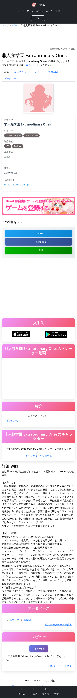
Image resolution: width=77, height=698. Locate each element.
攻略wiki (53, 72)
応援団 (27, 619)
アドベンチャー (13, 135)
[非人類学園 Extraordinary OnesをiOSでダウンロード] (21, 333)
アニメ (30, 11)
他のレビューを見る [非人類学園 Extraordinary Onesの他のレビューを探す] (61, 665)
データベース (11, 78)
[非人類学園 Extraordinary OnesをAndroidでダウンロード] (55, 334)
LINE (38, 250)
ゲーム (39, 11)
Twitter (38, 233)
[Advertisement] (38, 37)
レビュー (38, 72)
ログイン (38, 18)
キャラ (49, 11)
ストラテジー (31, 135)
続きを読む (13, 420)
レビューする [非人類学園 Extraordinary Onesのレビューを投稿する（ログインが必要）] (38, 648)
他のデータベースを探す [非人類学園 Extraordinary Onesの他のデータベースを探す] (58, 624)
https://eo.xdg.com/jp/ (18, 184)
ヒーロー (14, 619)
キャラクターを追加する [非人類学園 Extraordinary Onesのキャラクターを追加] (38, 456)
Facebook (38, 242)
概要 (6, 72)
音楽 (57, 11)
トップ (20, 11)
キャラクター (21, 72)
